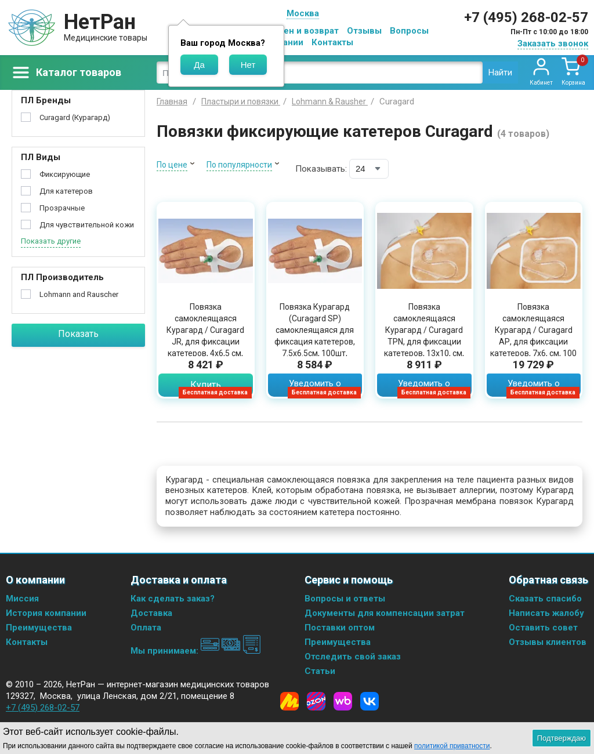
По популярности (239, 164)
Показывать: (321, 169)
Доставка (151, 613)
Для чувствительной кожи (86, 224)
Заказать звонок (552, 43)
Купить (205, 384)
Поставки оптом (340, 627)
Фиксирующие (64, 174)
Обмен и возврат (302, 31)
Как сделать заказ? (173, 598)
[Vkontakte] (369, 701)
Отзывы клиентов (547, 642)
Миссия (22, 598)
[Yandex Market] (289, 701)
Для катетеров (66, 191)
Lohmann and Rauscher (78, 294)
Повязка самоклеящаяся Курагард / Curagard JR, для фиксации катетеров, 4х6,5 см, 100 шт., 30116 (205, 335)
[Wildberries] (343, 701)
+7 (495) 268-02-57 (526, 17)
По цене (172, 164)
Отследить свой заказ (353, 656)
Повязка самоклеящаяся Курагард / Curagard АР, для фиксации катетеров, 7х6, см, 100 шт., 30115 (533, 335)
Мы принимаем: (196, 651)
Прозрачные (62, 208)
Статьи (320, 671)
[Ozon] (316, 701)
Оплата (146, 627)
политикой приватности (452, 746)
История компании (46, 613)
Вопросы (409, 31)
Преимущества (39, 627)
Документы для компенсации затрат (385, 613)
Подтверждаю (561, 738)
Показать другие (51, 241)
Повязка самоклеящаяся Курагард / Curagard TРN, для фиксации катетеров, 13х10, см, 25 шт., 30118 (424, 335)
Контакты (332, 42)
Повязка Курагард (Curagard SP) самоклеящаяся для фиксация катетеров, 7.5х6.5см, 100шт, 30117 (314, 335)
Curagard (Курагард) (74, 117)
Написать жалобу (546, 613)
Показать (78, 333)
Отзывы (364, 31)
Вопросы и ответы (345, 598)
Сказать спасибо (545, 598)
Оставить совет (543, 627)
